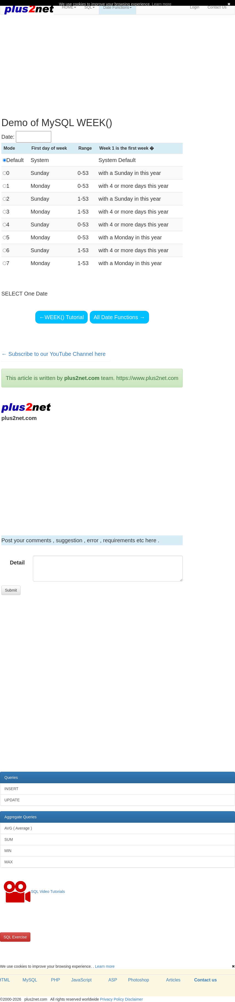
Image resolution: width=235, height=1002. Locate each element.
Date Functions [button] (117, 7)
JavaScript (81, 980)
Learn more (105, 966)
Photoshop (138, 980)
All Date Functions (119, 317)
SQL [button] (89, 7)
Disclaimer (134, 999)
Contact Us (217, 7)
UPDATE (12, 800)
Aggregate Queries (20, 817)
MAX (8, 862)
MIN (8, 850)
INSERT (11, 789)
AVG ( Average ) (18, 828)
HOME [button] (69, 7)
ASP (112, 980)
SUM (8, 839)
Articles (173, 980)
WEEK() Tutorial (61, 317)
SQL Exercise (15, 937)
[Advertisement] (117, 58)
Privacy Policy (112, 999)
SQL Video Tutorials (34, 892)
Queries (11, 777)
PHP (55, 980)
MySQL (29, 980)
